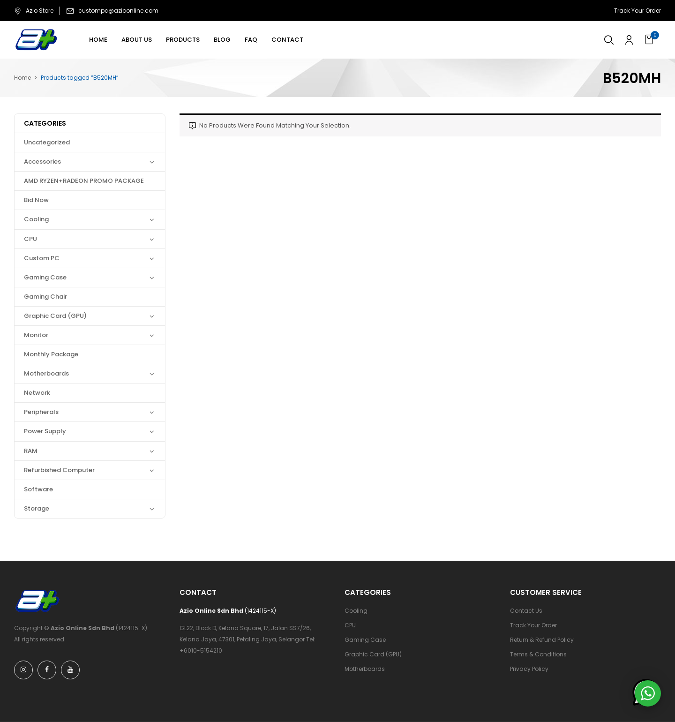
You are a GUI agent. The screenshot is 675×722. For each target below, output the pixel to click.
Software (38, 489)
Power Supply (45, 431)
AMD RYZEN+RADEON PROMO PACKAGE (84, 180)
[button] (650, 40)
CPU (30, 238)
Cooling (36, 219)
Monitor (36, 335)
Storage (36, 508)
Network (37, 392)
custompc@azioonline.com (118, 11)
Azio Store (33, 11)
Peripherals (41, 411)
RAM (31, 450)
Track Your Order (637, 11)
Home (22, 78)
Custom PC (42, 258)
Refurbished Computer (59, 470)
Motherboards (46, 373)
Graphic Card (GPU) (55, 315)
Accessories (42, 161)
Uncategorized (47, 142)
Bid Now (36, 200)
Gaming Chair (45, 296)
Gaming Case (45, 277)
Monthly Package (51, 354)
